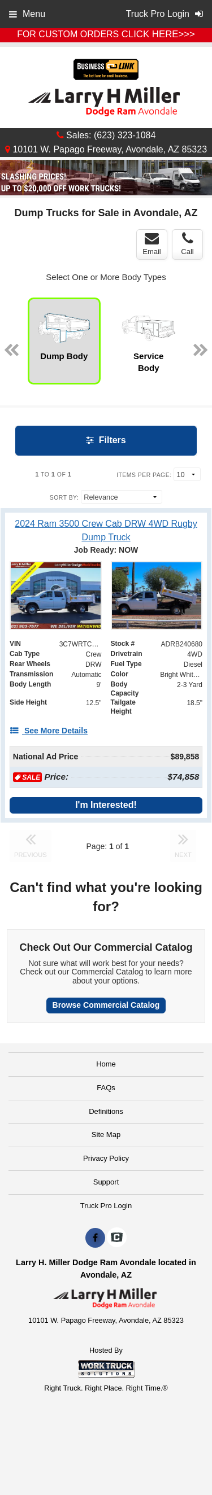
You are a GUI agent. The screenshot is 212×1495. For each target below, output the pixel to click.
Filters (106, 440)
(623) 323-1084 (124, 135)
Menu (27, 14)
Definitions (106, 1111)
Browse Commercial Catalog (106, 1004)
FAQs (106, 1087)
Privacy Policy (106, 1158)
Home (106, 1064)
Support (106, 1182)
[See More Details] (49, 730)
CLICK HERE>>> (158, 34)
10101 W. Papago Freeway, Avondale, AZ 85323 (106, 149)
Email (151, 243)
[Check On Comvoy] (117, 1238)
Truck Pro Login (106, 1205)
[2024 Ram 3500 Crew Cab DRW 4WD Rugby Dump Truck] (106, 530)
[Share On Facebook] (95, 1238)
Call (187, 243)
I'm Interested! (106, 805)
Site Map (106, 1134)
